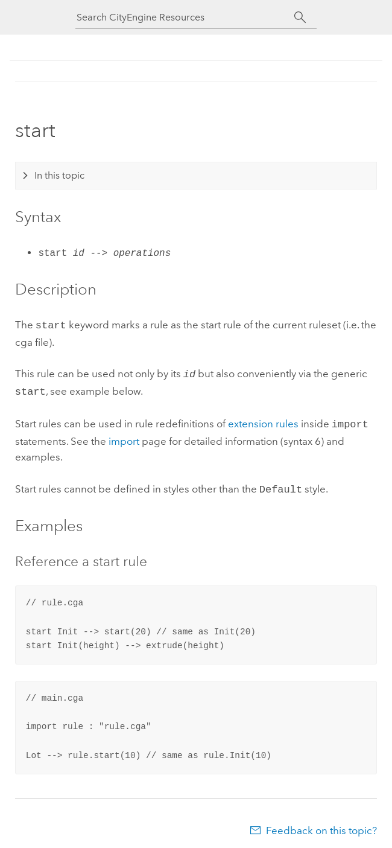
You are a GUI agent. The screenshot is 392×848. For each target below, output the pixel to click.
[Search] (300, 17)
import (124, 436)
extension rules (263, 420)
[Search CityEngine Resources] (185, 17)
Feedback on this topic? (321, 824)
